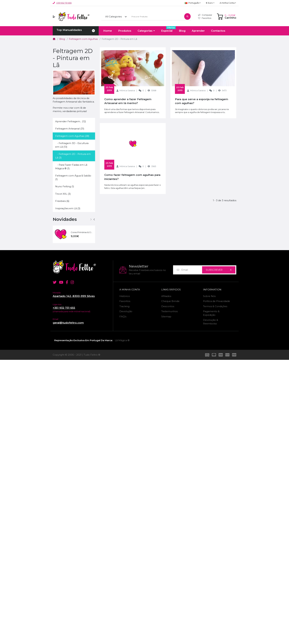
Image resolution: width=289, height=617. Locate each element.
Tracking (124, 306)
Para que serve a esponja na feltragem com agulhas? (201, 101)
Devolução (125, 311)
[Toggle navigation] (93, 30)
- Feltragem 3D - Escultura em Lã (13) (71, 145)
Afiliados (166, 296)
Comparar (205, 15)
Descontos (167, 306)
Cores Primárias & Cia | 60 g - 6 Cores (82, 232)
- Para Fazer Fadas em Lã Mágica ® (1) (71, 166)
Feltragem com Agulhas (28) (72, 135)
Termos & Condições (215, 306)
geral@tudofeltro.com (68, 322)
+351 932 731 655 (64, 3)
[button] (192, 3)
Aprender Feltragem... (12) (70, 121)
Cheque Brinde (170, 301)
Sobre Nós (209, 296)
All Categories (113, 16)
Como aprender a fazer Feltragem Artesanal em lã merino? (127, 101)
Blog (62, 38)
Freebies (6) (62, 201)
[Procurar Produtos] (156, 16)
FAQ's (122, 316)
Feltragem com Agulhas (83, 38)
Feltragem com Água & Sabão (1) (73, 177)
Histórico (124, 296)
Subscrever (214, 269)
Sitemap (166, 316)
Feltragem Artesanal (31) (69, 128)
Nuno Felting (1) (64, 186)
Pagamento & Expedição (211, 313)
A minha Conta (129, 289)
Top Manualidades (69, 30)
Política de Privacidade (216, 301)
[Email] (191, 270)
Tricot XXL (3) (63, 193)
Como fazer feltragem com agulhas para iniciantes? (132, 176)
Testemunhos (169, 311)
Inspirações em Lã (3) (67, 208)
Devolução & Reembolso (210, 321)
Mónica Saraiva (127, 90)
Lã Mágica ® (122, 340)
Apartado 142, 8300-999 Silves (74, 296)
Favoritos (204, 18)
